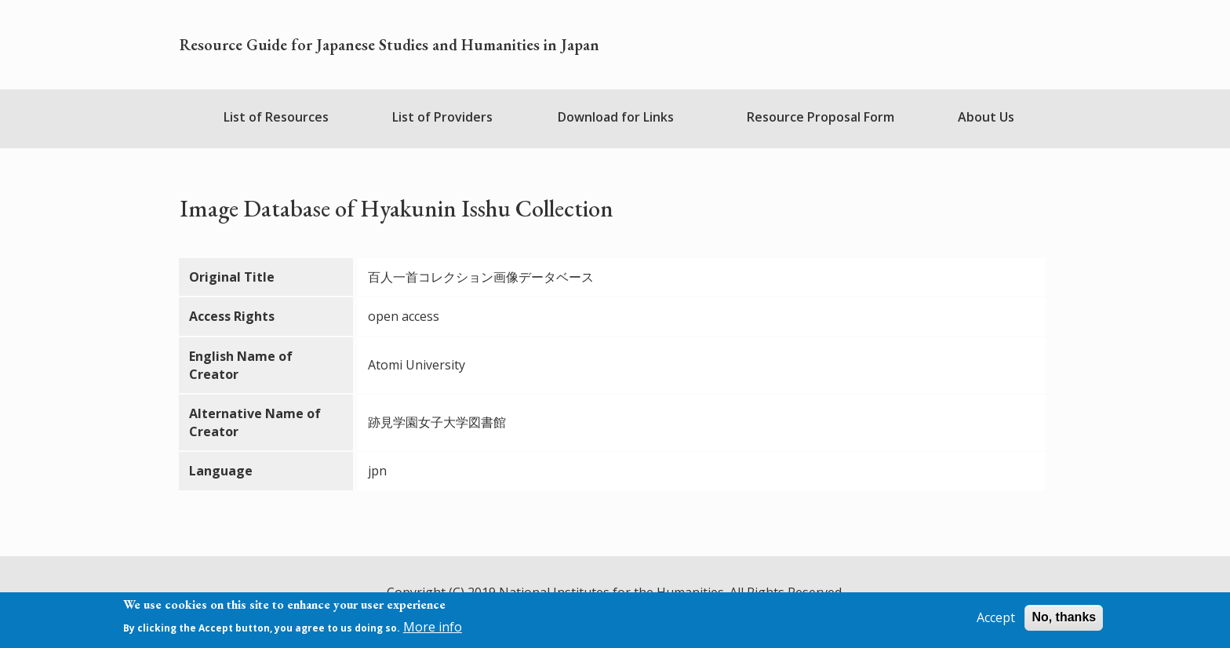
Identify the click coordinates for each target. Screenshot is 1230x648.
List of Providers (442, 117)
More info (432, 626)
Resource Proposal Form (820, 117)
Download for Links (616, 117)
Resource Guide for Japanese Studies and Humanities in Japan (389, 45)
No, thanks (1064, 617)
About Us (986, 117)
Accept (996, 618)
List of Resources (276, 117)
